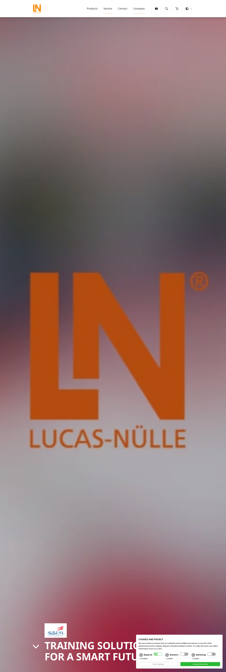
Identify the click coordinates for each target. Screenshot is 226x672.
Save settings (158, 664)
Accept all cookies (200, 664)
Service (107, 8)
